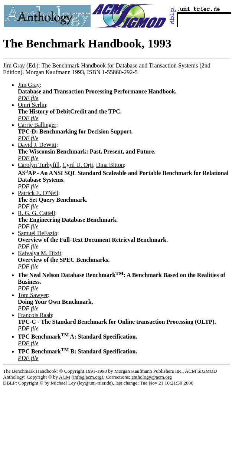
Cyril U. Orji (77, 165)
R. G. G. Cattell (36, 213)
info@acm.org (87, 377)
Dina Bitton (110, 165)
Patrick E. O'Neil (38, 193)
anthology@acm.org (151, 377)
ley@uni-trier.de (95, 383)
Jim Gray (14, 65)
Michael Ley (63, 383)
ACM (64, 377)
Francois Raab (35, 315)
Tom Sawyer (33, 295)
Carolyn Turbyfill (38, 165)
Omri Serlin (32, 105)
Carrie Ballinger (37, 125)
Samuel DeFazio (37, 233)
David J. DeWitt (37, 145)
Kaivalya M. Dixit (39, 253)
